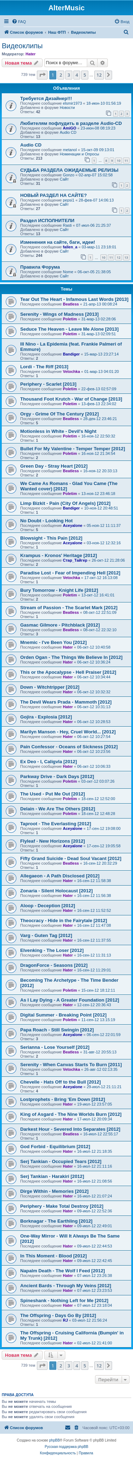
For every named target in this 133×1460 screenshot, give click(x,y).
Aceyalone (72, 525)
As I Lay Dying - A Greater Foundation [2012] (69, 1000)
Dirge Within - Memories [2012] (54, 1191)
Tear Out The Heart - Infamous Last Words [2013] (74, 299)
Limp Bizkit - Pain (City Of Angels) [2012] (65, 503)
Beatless (71, 304)
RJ (65, 1320)
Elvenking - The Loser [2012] (52, 950)
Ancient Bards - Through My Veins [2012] (65, 1285)
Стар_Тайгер (75, 560)
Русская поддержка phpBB (66, 1447)
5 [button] (84, 75)
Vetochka (71, 371)
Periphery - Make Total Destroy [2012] (61, 1206)
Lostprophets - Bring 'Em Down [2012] (62, 1099)
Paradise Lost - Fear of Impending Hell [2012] (70, 572)
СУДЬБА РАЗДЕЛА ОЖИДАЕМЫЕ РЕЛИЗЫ (69, 170)
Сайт (64, 179)
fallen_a (70, 247)
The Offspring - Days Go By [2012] (58, 1315)
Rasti (67, 225)
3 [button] (68, 75)
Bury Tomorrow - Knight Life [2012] (59, 590)
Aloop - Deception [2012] (47, 905)
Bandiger (71, 354)
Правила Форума (40, 267)
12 (118, 257)
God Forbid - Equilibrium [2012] (55, 1146)
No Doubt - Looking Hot (46, 520)
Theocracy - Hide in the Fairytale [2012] (63, 920)
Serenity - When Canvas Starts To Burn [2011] (71, 1064)
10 (118, 160)
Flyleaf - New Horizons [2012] (52, 841)
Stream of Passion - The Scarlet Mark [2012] (68, 607)
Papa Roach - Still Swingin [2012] (57, 1029)
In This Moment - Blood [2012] (53, 1255)
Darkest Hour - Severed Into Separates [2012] (70, 1129)
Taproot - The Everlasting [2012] (55, 823)
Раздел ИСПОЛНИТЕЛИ (47, 220)
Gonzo (68, 175)
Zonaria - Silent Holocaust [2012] (56, 890)
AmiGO (69, 128)
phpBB (54, 1440)
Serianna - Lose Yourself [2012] (54, 1047)
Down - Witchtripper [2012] (49, 687)
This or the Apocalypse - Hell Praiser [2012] (68, 672)
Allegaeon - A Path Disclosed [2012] (59, 875)
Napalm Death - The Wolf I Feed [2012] (62, 1270)
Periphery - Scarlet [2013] (48, 384)
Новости (67, 107)
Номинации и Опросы (79, 154)
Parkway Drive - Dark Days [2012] (57, 776)
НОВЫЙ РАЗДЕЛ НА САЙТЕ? (53, 195)
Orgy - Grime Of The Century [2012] (59, 414)
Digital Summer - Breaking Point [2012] (63, 1015)
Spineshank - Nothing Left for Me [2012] (64, 1300)
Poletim (70, 319)
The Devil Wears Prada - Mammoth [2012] (66, 702)
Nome (68, 272)
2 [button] (61, 75)
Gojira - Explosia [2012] (46, 717)
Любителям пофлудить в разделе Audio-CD (71, 123)
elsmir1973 (72, 103)
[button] (42, 75)
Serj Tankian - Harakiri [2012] (52, 1176)
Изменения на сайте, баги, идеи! (57, 242)
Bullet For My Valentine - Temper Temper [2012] (72, 448)
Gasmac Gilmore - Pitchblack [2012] (60, 625)
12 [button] (99, 75)
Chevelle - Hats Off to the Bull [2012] (60, 1082)
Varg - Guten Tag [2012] (46, 935)
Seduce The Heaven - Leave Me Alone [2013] (69, 329)
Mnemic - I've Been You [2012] (53, 642)
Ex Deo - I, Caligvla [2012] (48, 761)
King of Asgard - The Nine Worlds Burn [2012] (71, 1114)
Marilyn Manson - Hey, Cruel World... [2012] (68, 731)
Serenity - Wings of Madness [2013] (59, 314)
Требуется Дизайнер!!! (46, 98)
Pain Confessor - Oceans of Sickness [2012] (69, 746)
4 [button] (77, 75)
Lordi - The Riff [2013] (44, 366)
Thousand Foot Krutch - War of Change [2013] (71, 399)
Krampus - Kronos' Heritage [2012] (58, 555)
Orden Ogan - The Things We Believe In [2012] (71, 657)
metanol (70, 150)
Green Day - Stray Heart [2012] (54, 466)
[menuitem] (19, 21)
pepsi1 (68, 200)
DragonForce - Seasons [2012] (54, 965)
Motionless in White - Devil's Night (58, 431)
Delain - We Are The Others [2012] (57, 808)
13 (126, 257)
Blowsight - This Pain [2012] (51, 538)
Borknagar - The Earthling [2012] (56, 1221)
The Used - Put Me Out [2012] (52, 794)
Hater (30, 54)
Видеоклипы (22, 46)
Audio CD (68, 132)
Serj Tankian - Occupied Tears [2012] (60, 1161)
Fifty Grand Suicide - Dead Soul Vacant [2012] (70, 858)
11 (126, 160)
